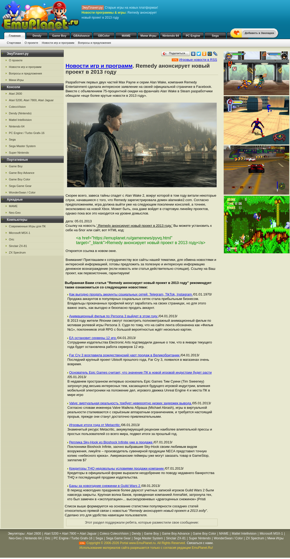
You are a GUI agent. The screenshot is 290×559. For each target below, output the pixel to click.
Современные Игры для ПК (27, 226)
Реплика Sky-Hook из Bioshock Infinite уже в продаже (111, 442)
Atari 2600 (15, 93)
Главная (15, 35)
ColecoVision (17, 106)
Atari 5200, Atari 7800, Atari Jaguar (31, 100)
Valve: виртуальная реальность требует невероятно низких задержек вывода (130, 403)
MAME (126, 35)
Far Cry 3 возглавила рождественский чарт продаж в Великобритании (124, 355)
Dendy (37, 35)
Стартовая (14, 42)
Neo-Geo (15, 212)
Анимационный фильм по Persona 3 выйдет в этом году (113, 316)
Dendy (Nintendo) (20, 113)
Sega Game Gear (20, 185)
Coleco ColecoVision (114, 533)
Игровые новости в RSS (198, 60)
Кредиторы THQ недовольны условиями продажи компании (117, 468)
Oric (11, 239)
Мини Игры (149, 35)
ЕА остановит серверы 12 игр (93, 338)
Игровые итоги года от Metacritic (95, 425)
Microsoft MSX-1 (19, 232)
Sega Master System (22, 146)
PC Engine (193, 35)
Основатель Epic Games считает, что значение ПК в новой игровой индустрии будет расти (140, 372)
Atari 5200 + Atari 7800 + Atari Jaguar (70, 533)
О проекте (31, 42)
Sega (215, 35)
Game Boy (59, 35)
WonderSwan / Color (22, 192)
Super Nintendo (19, 152)
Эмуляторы (16, 533)
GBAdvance (81, 35)
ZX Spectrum (17, 252)
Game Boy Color (19, 179)
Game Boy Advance (21, 172)
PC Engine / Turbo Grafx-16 (27, 133)
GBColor (104, 35)
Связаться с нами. (200, 543)
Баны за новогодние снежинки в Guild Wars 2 (105, 486)
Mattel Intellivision (20, 119)
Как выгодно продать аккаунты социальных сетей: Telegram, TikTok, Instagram (131, 294)
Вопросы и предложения (94, 42)
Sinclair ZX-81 (18, 246)
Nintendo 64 (171, 35)
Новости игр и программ (58, 42)
